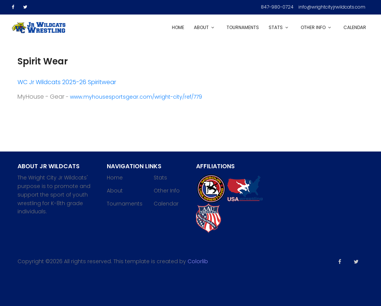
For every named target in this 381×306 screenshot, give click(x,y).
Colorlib (198, 261)
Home (178, 27)
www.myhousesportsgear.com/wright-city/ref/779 (136, 97)
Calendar (354, 27)
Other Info (313, 27)
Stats (276, 27)
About (201, 27)
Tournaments (243, 27)
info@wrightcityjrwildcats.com (331, 7)
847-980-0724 (277, 7)
